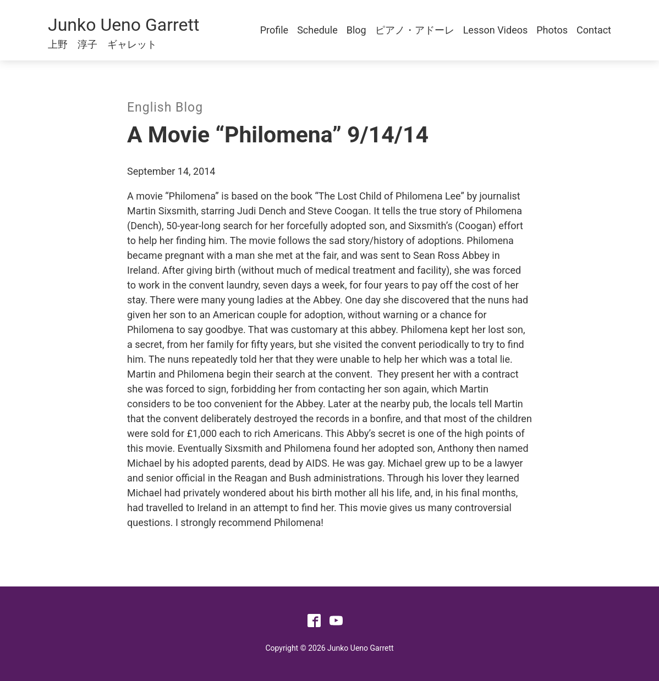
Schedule (317, 30)
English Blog (165, 107)
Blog (356, 30)
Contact (593, 30)
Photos (552, 30)
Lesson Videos (495, 30)
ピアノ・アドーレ (414, 30)
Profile (274, 30)
